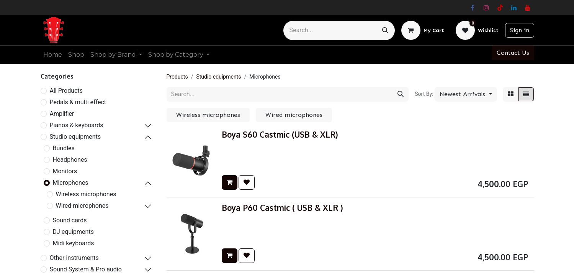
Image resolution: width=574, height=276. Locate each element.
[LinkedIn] (514, 8)
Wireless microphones (86, 194)
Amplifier (62, 113)
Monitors (65, 171)
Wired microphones (82, 205)
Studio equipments (75, 136)
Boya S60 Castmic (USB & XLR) (280, 135)
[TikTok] (500, 8)
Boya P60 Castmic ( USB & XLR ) (282, 208)
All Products (66, 90)
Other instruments (74, 257)
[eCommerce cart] (422, 30)
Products (177, 77)
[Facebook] (472, 8)
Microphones (70, 182)
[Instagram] (486, 8)
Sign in (519, 30)
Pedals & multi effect (78, 102)
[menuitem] (52, 54)
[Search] (385, 30)
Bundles (64, 148)
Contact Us (513, 52)
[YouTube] (528, 8)
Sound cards (70, 220)
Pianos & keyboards (76, 125)
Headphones (70, 159)
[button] (466, 94)
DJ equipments (73, 231)
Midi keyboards (73, 243)
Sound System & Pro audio (86, 269)
